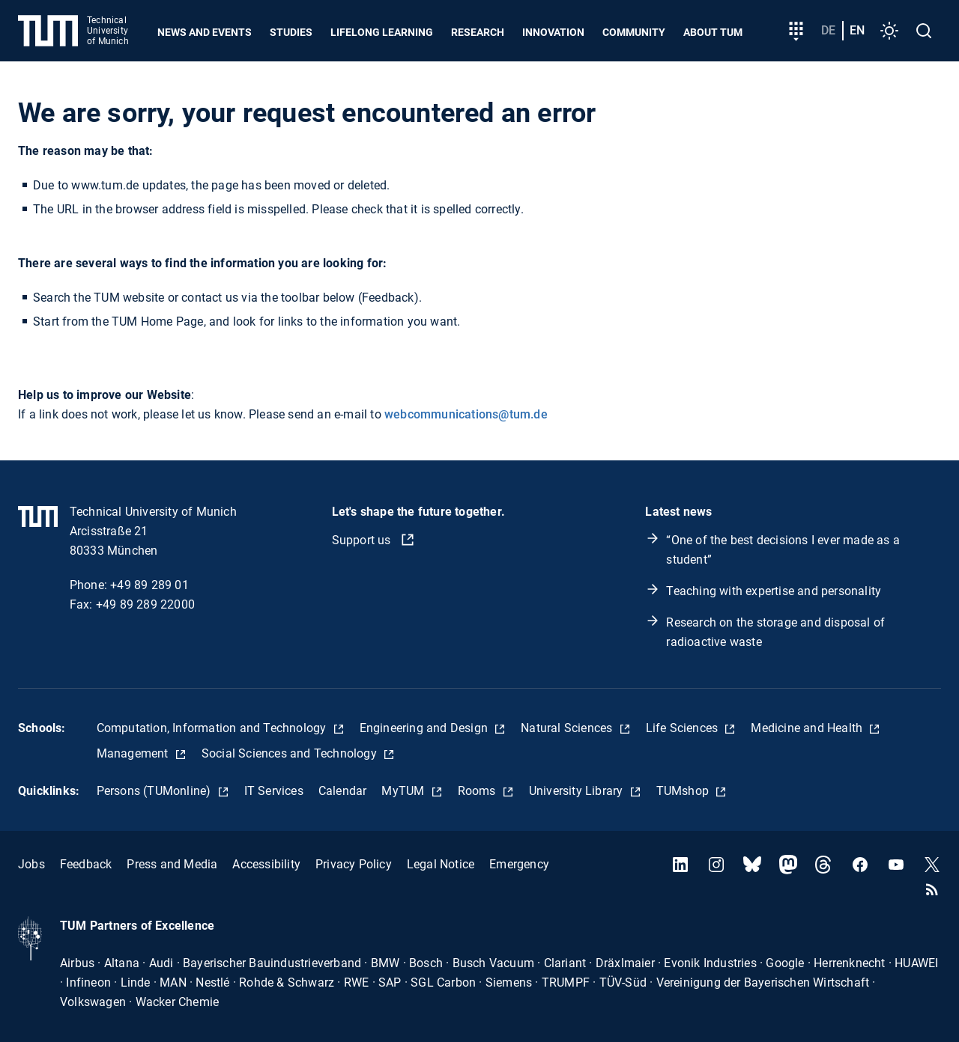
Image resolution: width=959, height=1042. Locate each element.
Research (477, 32)
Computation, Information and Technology (213, 728)
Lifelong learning (381, 32)
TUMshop (684, 791)
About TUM (712, 32)
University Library (577, 791)
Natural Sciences (568, 728)
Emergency (519, 864)
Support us (363, 540)
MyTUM (404, 791)
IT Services (273, 791)
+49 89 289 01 (149, 585)
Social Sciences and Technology (291, 753)
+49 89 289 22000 (145, 604)
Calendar (342, 791)
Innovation (553, 32)
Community (633, 32)
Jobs (31, 864)
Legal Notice (440, 864)
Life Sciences (683, 728)
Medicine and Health (808, 728)
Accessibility (266, 864)
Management (134, 753)
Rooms (478, 791)
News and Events (204, 32)
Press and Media (172, 864)
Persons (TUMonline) (155, 791)
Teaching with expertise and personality (773, 591)
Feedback (86, 864)
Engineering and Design (425, 728)
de (828, 30)
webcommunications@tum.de (466, 414)
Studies (291, 32)
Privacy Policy (353, 864)
